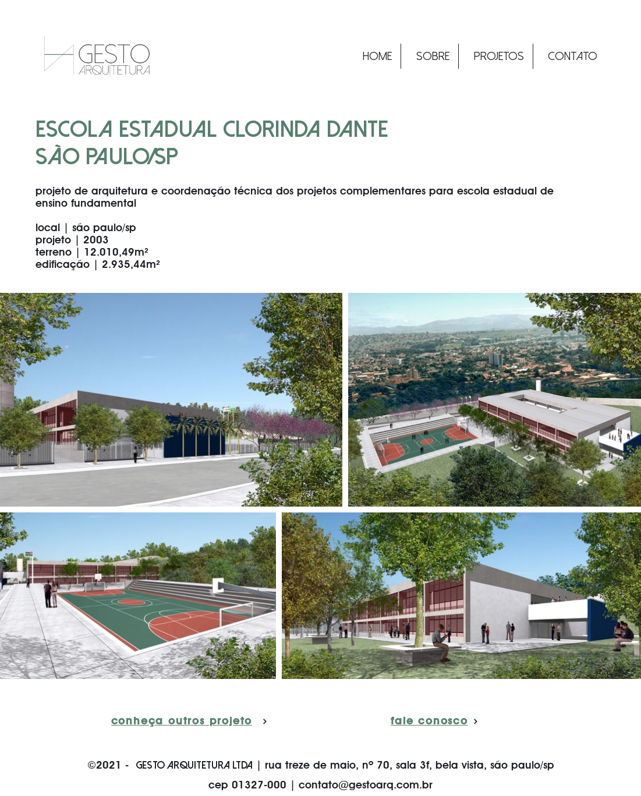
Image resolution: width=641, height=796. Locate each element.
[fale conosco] (435, 721)
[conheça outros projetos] (189, 721)
